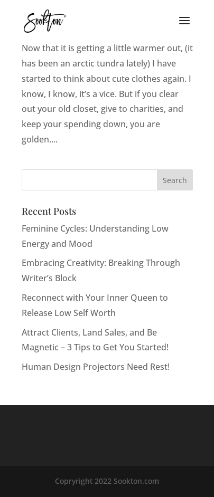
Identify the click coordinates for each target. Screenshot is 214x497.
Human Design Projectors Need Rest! (96, 366)
